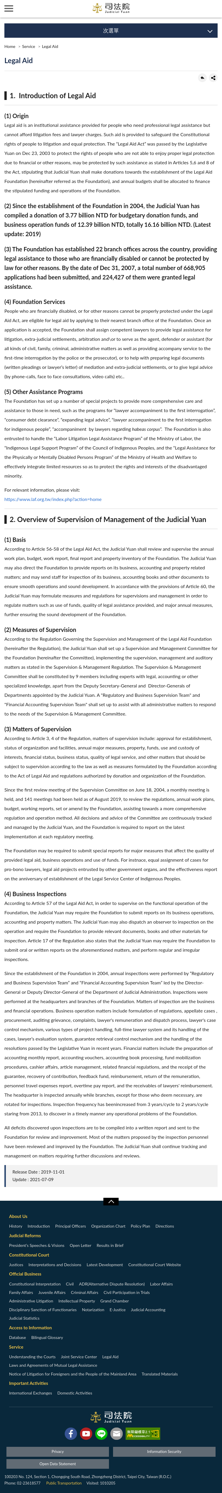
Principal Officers (70, 1226)
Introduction (39, 1226)
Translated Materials (160, 1373)
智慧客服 (195, 9)
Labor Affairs (161, 1283)
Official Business (25, 1273)
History (15, 1226)
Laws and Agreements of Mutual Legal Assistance (53, 1365)
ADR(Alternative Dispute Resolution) (112, 1283)
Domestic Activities (74, 1392)
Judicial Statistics (24, 1318)
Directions (165, 1226)
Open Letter (80, 1245)
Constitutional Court (29, 1254)
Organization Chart (108, 1226)
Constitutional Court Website (154, 1264)
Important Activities (28, 1383)
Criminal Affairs (84, 1292)
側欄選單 (8, 8)
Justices (16, 1264)
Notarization (93, 1309)
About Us (18, 1216)
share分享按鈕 (213, 77)
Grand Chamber (114, 1300)
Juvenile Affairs (52, 1292)
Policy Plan (140, 1226)
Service (28, 46)
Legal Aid (50, 46)
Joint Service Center (79, 1356)
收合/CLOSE (111, 1201)
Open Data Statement (58, 1463)
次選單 (111, 30)
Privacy (58, 1451)
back (202, 77)
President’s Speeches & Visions (36, 1245)
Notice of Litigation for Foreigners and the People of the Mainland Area (72, 1373)
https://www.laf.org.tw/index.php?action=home (53, 499)
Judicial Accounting (148, 1309)
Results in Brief (110, 1245)
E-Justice (118, 1309)
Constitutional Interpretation (35, 1283)
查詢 (213, 9)
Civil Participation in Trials (127, 1292)
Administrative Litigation (31, 1300)
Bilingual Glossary (47, 1337)
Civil (70, 1283)
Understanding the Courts (32, 1356)
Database (17, 1337)
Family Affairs (21, 1292)
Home (9, 46)
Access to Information (30, 1327)
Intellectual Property (77, 1300)
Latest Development (105, 1264)
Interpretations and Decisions (54, 1264)
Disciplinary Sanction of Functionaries (43, 1309)
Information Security (164, 1451)
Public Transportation (64, 1483)
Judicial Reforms (25, 1235)
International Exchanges (30, 1392)
